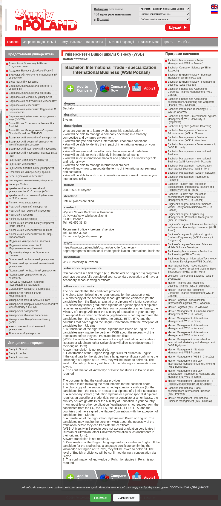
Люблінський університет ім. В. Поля (30, 230)
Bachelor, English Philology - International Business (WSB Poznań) (191, 83)
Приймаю (100, 497)
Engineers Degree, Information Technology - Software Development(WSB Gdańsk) (192, 260)
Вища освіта (94, 42)
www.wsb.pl (81, 58)
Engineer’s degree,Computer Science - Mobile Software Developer (190, 246)
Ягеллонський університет (24, 333)
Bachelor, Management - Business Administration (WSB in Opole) (187, 132)
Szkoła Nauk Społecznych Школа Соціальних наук (28, 65)
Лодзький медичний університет (28, 206)
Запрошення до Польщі (39, 42)
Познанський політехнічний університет (32, 270)
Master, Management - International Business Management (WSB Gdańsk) (190, 400)
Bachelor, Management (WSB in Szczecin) (192, 172)
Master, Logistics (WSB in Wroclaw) (188, 307)
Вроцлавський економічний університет (32, 137)
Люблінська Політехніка (23, 218)
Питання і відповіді (121, 42)
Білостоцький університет (24, 81)
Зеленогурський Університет (26, 176)
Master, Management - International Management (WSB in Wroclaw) (188, 327)
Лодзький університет (22, 214)
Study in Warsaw (18, 357)
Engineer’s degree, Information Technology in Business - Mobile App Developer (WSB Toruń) (192, 227)
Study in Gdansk (18, 349)
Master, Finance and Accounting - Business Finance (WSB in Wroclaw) (189, 284)
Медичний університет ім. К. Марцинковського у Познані (25, 247)
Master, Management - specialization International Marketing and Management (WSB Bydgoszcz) (191, 342)
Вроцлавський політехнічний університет (33, 148)
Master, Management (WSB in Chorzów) (191, 356)
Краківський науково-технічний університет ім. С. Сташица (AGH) (29, 190)
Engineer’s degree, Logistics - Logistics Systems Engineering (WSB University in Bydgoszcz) (191, 237)
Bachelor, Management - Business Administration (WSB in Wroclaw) (187, 139)
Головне (12, 42)
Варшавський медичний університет (30, 96)
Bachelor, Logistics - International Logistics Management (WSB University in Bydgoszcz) (192, 119)
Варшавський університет (24, 105)
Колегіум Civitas (18, 184)
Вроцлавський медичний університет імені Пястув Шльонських (31, 143)
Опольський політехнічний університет (32, 259)
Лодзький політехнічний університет (30, 210)
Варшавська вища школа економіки (30, 92)
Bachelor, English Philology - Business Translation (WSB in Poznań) (190, 76)
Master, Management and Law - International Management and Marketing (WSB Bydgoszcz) (191, 363)
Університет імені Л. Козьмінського (29, 299)
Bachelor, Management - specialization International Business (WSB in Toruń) (190, 167)
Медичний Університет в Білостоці (29, 241)
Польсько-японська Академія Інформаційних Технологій (26, 283)
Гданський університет (22, 163)
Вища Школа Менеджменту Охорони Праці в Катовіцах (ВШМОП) (31, 132)
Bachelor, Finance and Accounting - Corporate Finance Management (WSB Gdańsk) (190, 91)
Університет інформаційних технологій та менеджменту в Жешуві (33, 306)
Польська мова (148, 42)
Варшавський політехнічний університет (33, 101)
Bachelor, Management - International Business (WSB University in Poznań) (189, 160)
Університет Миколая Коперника (28, 315)
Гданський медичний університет (28, 159)
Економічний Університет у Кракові (30, 172)
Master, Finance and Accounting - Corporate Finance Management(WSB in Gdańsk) (191, 292)
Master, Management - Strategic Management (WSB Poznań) (186, 351)
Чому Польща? (70, 42)
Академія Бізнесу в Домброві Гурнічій (31, 70)
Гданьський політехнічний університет (31, 168)
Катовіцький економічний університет (31, 180)
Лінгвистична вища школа (24, 202)
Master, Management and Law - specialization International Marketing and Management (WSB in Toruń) (191, 373)
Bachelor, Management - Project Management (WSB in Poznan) (186, 62)
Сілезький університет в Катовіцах (29, 288)
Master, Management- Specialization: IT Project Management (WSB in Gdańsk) (190, 382)
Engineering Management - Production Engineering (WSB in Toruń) (190, 253)
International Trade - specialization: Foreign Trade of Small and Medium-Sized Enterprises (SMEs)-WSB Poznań (192, 268)
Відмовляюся (126, 497)
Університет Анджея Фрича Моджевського (25, 294)
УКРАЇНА (184, 42)
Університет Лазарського (23, 311)
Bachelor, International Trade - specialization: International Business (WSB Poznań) (189, 390)
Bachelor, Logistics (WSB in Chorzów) (189, 126)
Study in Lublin (17, 353)
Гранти (168, 42)
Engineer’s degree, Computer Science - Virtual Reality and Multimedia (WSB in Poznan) (190, 207)
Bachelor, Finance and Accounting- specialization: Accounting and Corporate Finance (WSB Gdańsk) (191, 101)
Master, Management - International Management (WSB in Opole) (188, 320)
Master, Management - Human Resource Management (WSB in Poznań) (191, 313)
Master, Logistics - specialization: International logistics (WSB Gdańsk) (189, 301)
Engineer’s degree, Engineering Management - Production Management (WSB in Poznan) (190, 217)
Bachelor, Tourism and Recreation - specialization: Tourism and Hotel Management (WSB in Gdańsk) (188, 196)
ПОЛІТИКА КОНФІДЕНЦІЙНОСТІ (189, 487)
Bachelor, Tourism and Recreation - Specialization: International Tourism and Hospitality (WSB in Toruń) (191, 186)
